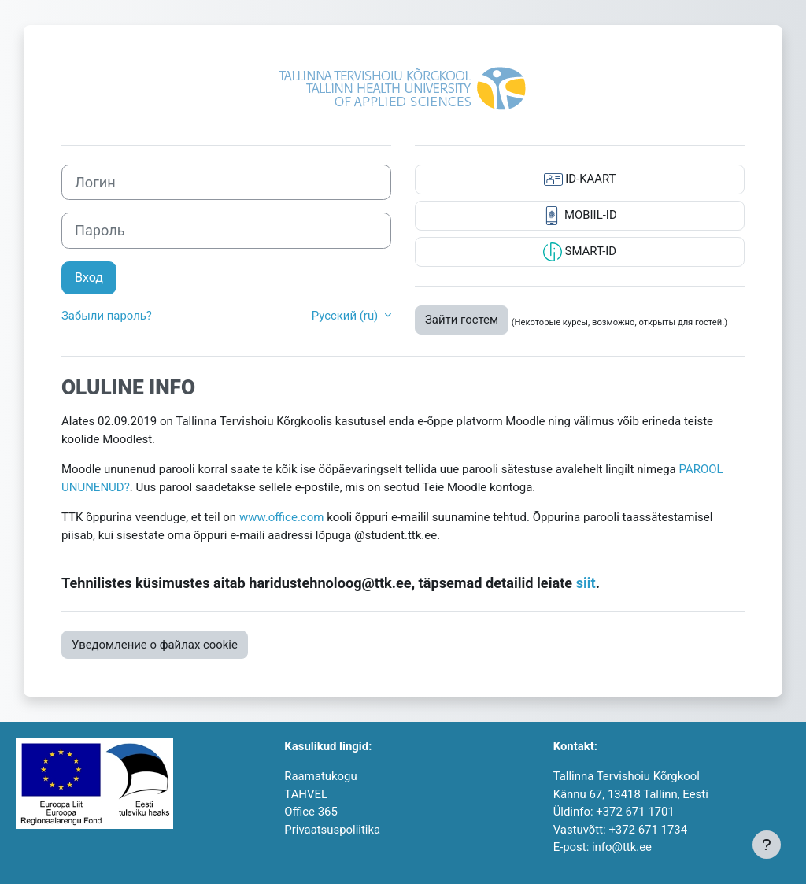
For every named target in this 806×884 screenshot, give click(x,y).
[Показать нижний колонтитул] (766, 844)
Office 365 (311, 811)
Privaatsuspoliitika (332, 830)
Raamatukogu (320, 776)
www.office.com (281, 517)
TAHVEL (305, 794)
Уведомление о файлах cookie (155, 645)
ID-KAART (580, 179)
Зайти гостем (461, 320)
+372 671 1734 (647, 830)
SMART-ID (579, 251)
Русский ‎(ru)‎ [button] (346, 316)
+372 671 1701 (635, 811)
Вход (89, 277)
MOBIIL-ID (579, 215)
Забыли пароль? (106, 316)
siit (586, 583)
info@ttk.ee (622, 847)
